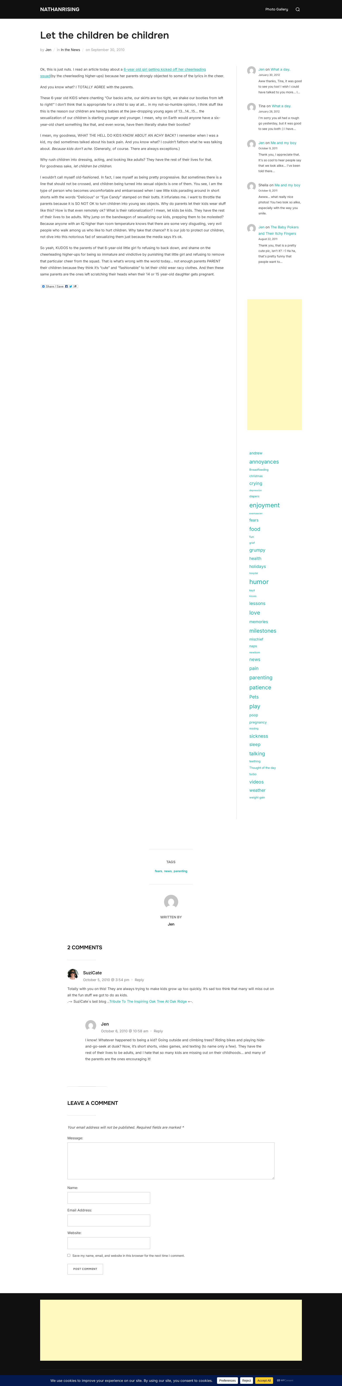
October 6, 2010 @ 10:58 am (125, 1031)
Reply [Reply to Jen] (158, 1031)
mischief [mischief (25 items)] (256, 639)
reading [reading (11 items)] (253, 728)
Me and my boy (283, 143)
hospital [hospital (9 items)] (253, 573)
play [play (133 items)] (254, 706)
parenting (180, 871)
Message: (75, 1138)
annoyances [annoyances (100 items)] (264, 462)
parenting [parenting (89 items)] (260, 677)
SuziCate (92, 972)
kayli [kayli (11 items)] (252, 590)
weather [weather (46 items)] (257, 790)
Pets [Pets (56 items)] (254, 697)
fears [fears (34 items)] (253, 520)
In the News (70, 50)
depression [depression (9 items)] (255, 490)
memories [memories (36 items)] (258, 621)
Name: (72, 1188)
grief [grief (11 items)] (252, 542)
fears (158, 871)
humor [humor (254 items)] (259, 582)
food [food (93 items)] (254, 529)
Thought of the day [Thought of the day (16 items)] (262, 767)
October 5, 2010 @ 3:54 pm (106, 980)
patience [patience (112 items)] (260, 687)
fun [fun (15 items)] (251, 536)
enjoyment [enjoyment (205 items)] (264, 505)
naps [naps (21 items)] (253, 646)
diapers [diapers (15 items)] (254, 496)
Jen (48, 50)
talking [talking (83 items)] (257, 754)
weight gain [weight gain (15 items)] (257, 797)
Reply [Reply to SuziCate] (139, 980)
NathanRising (62, 9)
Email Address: (79, 1210)
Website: (74, 1233)
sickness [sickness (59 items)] (258, 736)
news (168, 871)
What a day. (280, 69)
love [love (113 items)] (254, 612)
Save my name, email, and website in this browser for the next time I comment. (128, 1255)
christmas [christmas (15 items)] (256, 476)
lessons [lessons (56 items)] (257, 603)
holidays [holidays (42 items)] (257, 566)
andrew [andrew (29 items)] (255, 453)
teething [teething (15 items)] (254, 761)
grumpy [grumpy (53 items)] (257, 550)
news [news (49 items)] (254, 659)
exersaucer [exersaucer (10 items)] (255, 513)
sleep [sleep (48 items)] (254, 744)
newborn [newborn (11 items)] (254, 652)
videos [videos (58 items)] (256, 782)
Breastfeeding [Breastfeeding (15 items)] (258, 469)
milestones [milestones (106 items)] (262, 630)
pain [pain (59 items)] (253, 668)
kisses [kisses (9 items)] (252, 596)
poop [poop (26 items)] (253, 715)
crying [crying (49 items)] (255, 483)
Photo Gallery (276, 9)
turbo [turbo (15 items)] (252, 774)
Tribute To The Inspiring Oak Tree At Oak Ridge (148, 1001)
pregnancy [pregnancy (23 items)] (258, 722)
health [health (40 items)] (255, 558)
